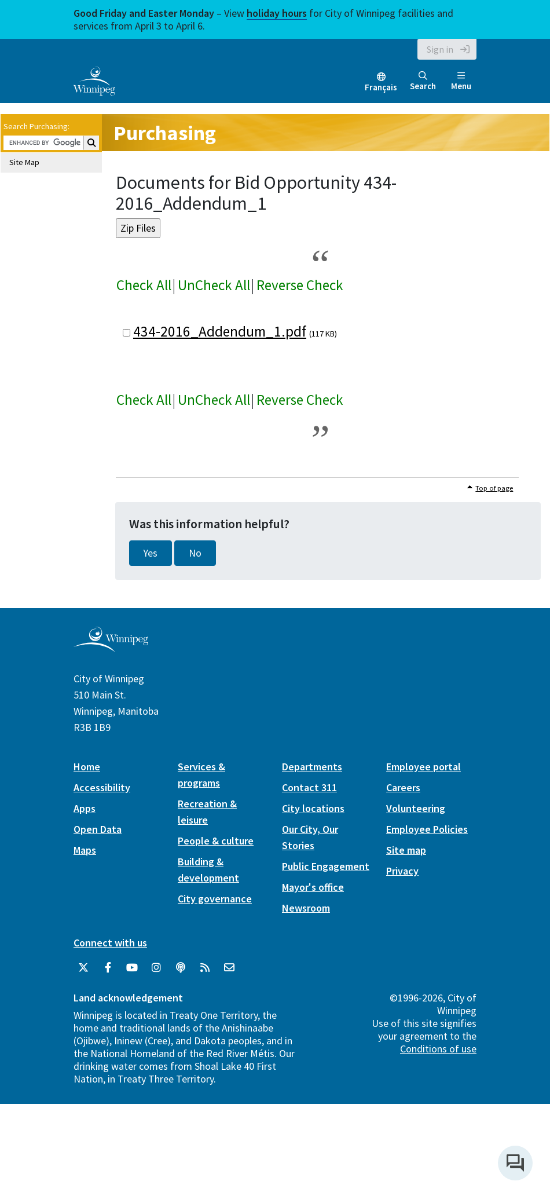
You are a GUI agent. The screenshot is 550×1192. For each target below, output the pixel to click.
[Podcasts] (180, 968)
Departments (312, 766)
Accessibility (102, 787)
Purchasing (164, 133)
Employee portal (423, 766)
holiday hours (277, 13)
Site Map (24, 162)
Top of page (494, 488)
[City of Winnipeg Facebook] (108, 968)
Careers (403, 787)
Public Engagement (325, 866)
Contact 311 (309, 787)
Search (423, 81)
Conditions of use (438, 1048)
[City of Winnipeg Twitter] (83, 968)
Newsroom (306, 908)
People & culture (216, 840)
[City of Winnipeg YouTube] (132, 968)
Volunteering (415, 808)
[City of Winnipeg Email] (229, 968)
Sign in (440, 49)
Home (87, 766)
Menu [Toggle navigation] (461, 81)
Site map (406, 850)
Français (381, 87)
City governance (215, 898)
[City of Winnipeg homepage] (111, 647)
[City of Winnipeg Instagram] (156, 968)
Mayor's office (313, 887)
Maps (85, 850)
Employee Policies (427, 829)
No (195, 553)
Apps (85, 808)
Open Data (98, 829)
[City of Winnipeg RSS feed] (205, 968)
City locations (313, 808)
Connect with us (110, 942)
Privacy (402, 870)
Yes (150, 553)
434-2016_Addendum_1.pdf (219, 331)
